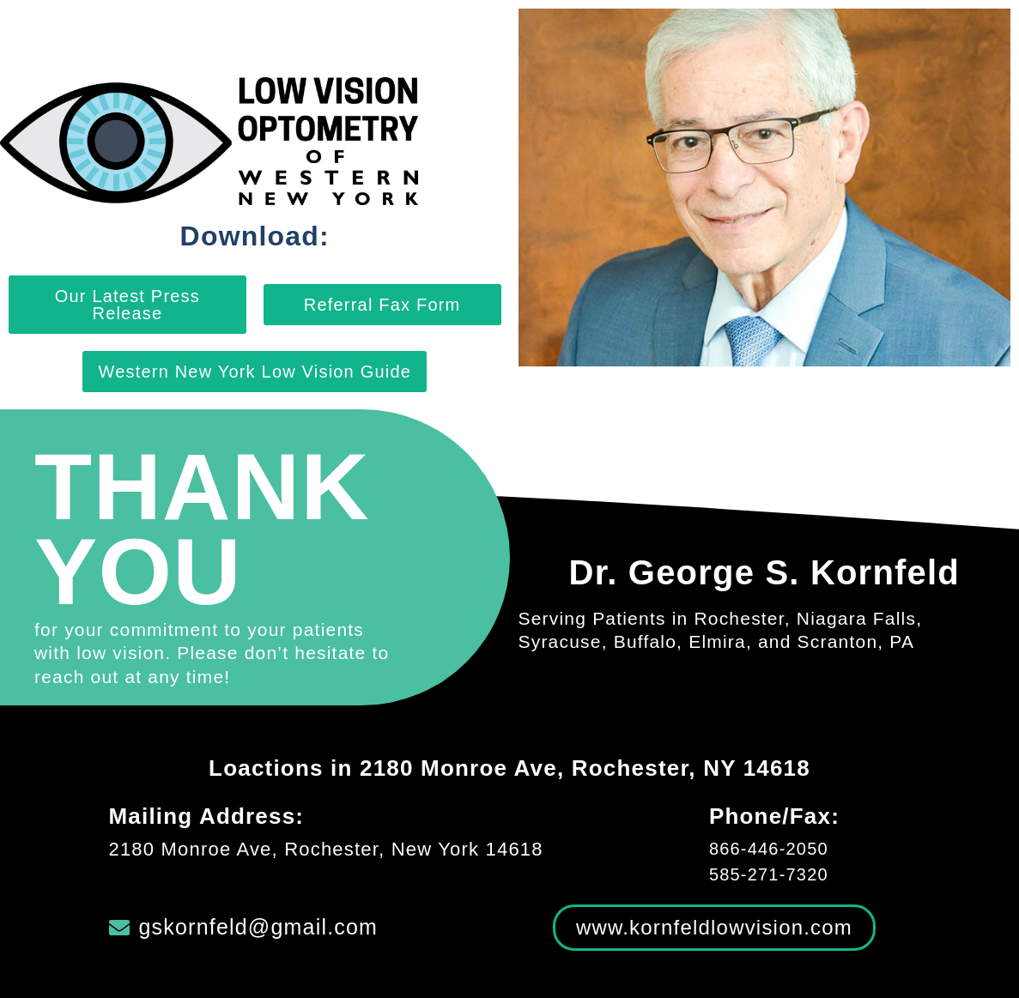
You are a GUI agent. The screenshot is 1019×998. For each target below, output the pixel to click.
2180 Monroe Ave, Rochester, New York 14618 (326, 849)
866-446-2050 (768, 848)
